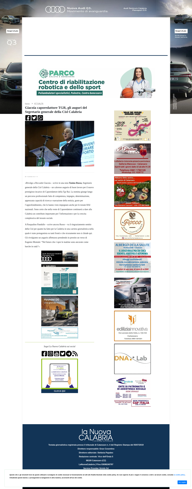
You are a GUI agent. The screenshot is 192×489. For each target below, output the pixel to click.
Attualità (76, 60)
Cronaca (50, 60)
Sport (96, 60)
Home (30, 59)
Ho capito (182, 482)
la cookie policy (179, 475)
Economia (87, 60)
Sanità (68, 60)
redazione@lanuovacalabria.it (101, 468)
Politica (59, 60)
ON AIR (158, 60)
